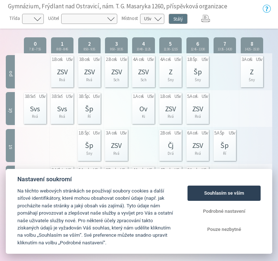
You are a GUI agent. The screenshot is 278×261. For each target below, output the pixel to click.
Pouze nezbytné (224, 229)
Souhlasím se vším (224, 193)
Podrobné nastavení (224, 211)
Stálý (178, 19)
